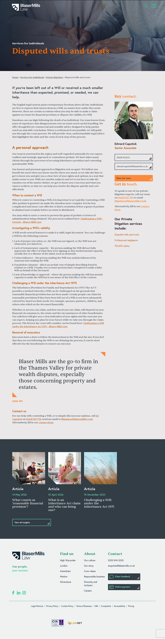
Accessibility (119, 606)
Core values (90, 571)
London (63, 565)
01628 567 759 (33, 419)
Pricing (131, 606)
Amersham (65, 571)
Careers (88, 590)
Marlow (63, 576)
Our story (89, 565)
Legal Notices (37, 606)
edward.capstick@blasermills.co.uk (132, 166)
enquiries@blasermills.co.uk (121, 565)
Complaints (106, 606)
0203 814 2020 (116, 560)
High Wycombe (67, 560)
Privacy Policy (52, 606)
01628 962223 (123, 157)
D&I (96, 606)
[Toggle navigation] (153, 5)
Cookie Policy (67, 606)
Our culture (89, 560)
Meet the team (124, 178)
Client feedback (119, 577)
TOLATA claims (122, 245)
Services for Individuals (32, 77)
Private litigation (54, 77)
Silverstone (65, 581)
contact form (46, 422)
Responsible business (94, 576)
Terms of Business (84, 606)
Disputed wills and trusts (127, 234)
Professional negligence (126, 240)
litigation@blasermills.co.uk (77, 419)
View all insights (22, 522)
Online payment (119, 587)
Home (15, 77)
